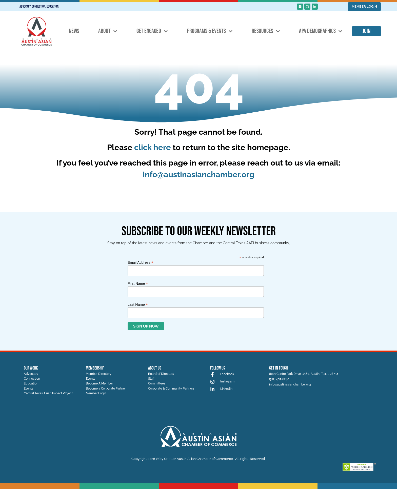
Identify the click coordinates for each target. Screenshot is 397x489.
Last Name (138, 304)
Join (366, 31)
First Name (138, 283)
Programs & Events (210, 31)
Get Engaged (152, 31)
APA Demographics (321, 31)
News (74, 31)
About (107, 31)
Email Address (140, 262)
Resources (266, 31)
